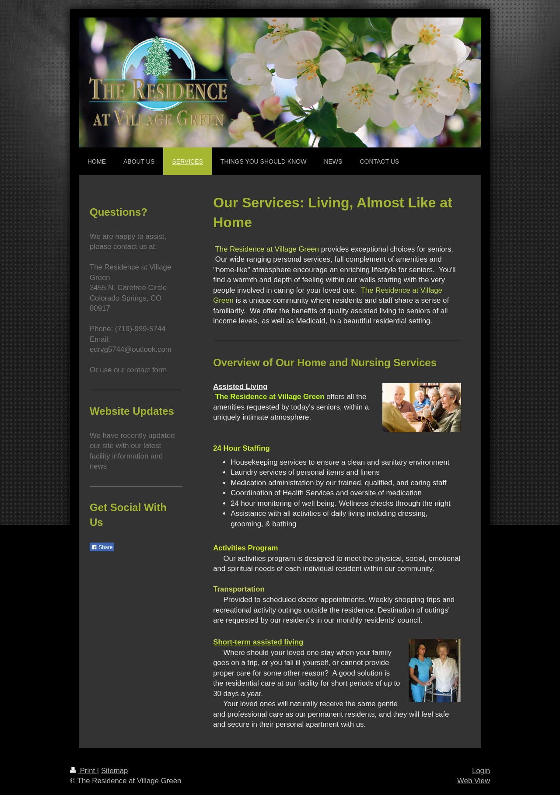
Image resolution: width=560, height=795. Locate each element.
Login (481, 771)
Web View (473, 781)
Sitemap (114, 771)
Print (83, 771)
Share (101, 547)
